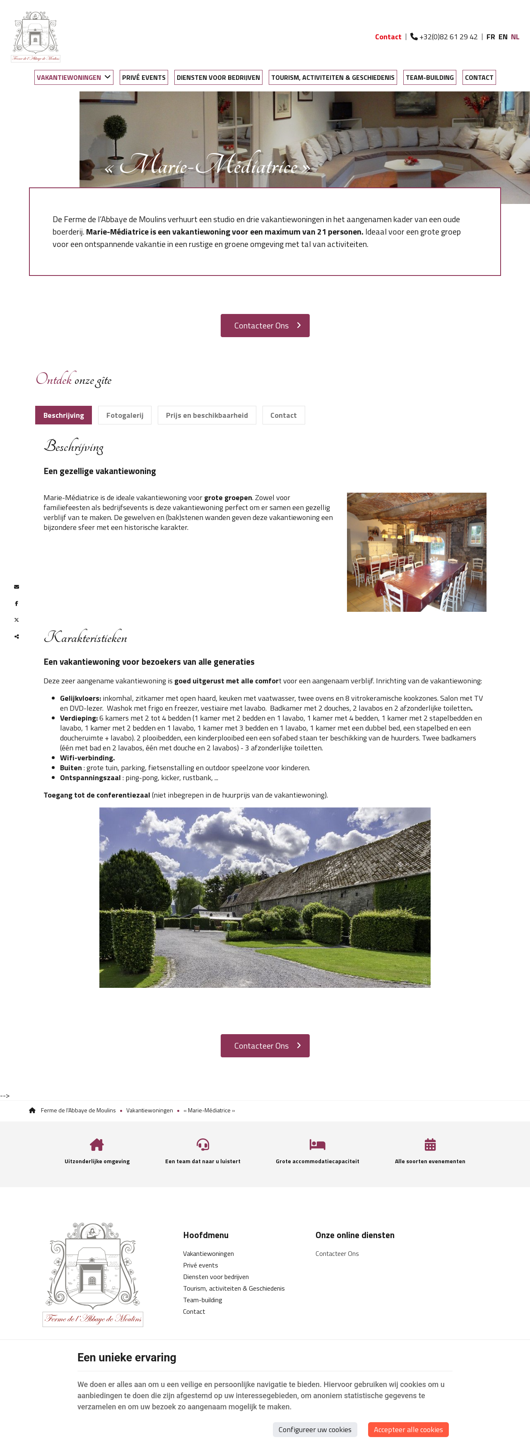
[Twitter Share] (16, 620)
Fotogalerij (125, 415)
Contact (479, 77)
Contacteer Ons (267, 325)
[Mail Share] (16, 587)
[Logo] (35, 36)
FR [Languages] (491, 36)
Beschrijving (63, 415)
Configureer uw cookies (315, 1429)
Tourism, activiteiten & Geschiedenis (333, 77)
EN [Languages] (503, 36)
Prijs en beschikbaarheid (207, 415)
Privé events (144, 77)
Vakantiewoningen (69, 77)
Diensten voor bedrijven (218, 77)
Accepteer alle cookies (408, 1429)
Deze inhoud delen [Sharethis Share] (16, 636)
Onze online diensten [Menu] (355, 1234)
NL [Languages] (515, 36)
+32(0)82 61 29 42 (444, 36)
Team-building (430, 77)
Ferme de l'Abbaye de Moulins (72, 1110)
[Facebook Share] (16, 603)
